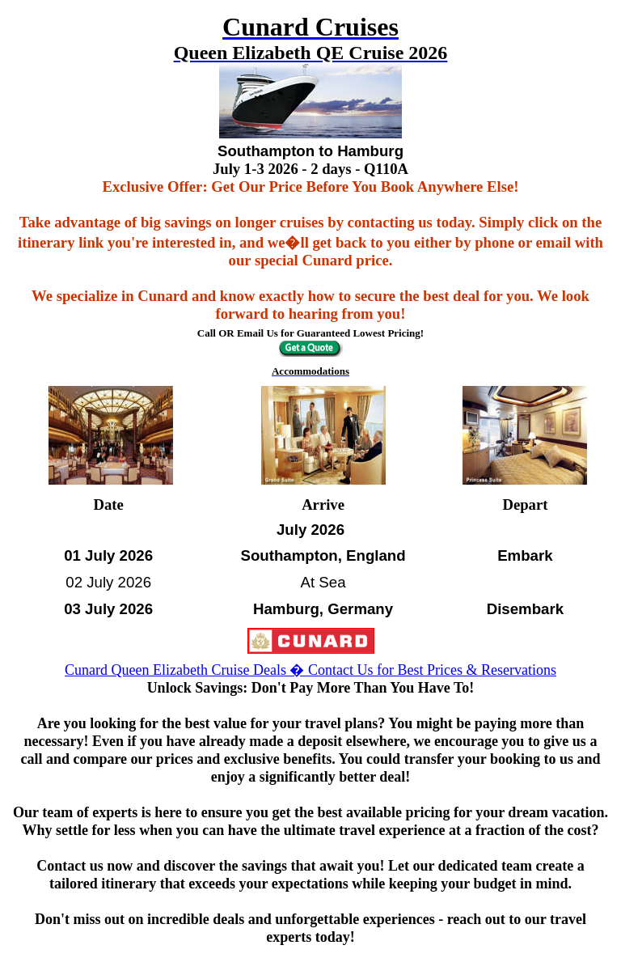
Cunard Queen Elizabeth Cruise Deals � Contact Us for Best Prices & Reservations (310, 670)
